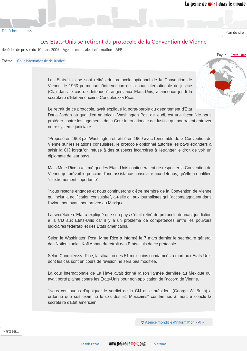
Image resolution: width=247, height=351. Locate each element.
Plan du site (234, 32)
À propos (160, 344)
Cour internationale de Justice (41, 61)
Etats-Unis (238, 55)
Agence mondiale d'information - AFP (174, 322)
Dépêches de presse (17, 30)
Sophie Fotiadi (90, 344)
